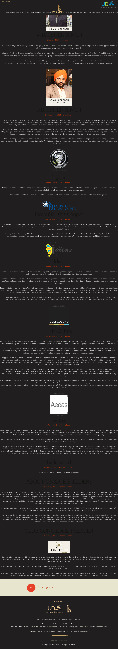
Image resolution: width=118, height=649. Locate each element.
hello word (59, 462)
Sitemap (33, 631)
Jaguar (59, 177)
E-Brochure (61, 631)
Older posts (40, 587)
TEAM (85, 12)
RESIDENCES (47, 12)
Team (68, 183)
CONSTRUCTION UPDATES (46, 631)
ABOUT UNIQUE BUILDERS (59, 482)
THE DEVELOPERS (94, 12)
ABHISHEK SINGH (59, 110)
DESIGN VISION (21, 12)
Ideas (59, 261)
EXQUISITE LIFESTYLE (34, 12)
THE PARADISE (10, 12)
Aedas (59, 420)
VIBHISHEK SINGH (59, 35)
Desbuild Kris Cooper (59, 214)
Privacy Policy (72, 631)
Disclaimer (84, 631)
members (66, 40)
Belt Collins (59, 331)
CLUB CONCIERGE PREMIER (59, 531)
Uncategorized (66, 467)
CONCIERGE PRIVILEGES (74, 12)
